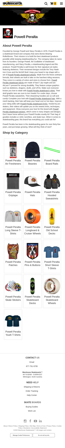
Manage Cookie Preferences (21, 435)
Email (31, 362)
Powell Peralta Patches (13, 261)
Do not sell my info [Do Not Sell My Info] (43, 435)
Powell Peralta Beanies (32, 160)
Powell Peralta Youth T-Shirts (13, 331)
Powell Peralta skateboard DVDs (33, 104)
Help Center (32, 395)
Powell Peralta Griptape (13, 192)
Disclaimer (27, 428)
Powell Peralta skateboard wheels (22, 75)
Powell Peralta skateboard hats (42, 98)
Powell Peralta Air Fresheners (13, 160)
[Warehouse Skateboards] (14, 3)
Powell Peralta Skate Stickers (13, 296)
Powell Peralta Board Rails (52, 160)
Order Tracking (32, 391)
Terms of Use (41, 426)
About (5, 426)
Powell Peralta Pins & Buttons (32, 261)
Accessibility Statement (39, 428)
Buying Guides (32, 407)
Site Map (32, 426)
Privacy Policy (51, 426)
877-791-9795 (32, 366)
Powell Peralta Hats (32, 192)
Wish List (32, 411)
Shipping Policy (23, 426)
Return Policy (13, 426)
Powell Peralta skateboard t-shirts (41, 91)
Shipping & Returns (32, 387)
